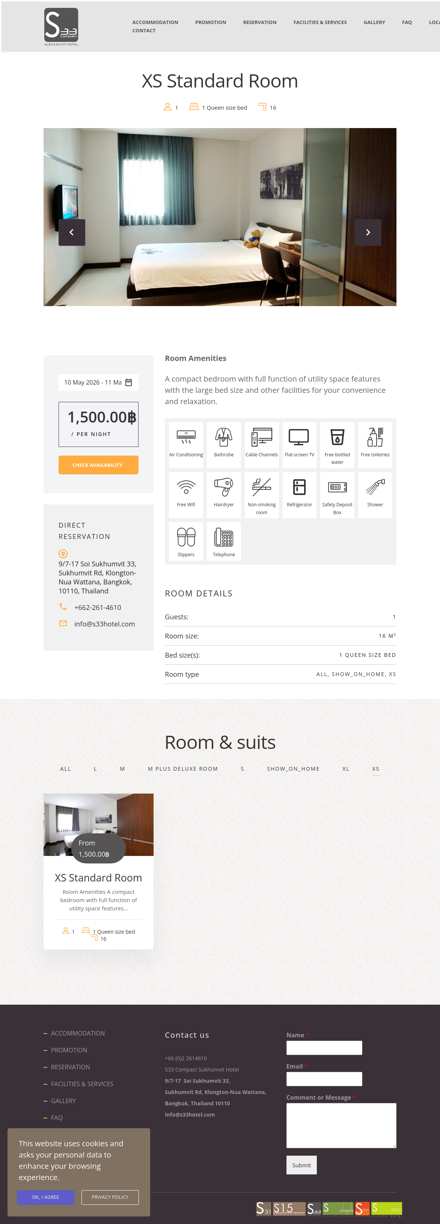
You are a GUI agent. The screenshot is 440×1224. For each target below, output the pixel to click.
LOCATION (147, 28)
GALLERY (395, 22)
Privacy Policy (110, 1197)
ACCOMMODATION (157, 22)
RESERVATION (271, 22)
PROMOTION (217, 22)
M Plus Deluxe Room (183, 765)
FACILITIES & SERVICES (336, 22)
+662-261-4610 (97, 603)
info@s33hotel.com (104, 620)
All (321, 670)
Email (297, 1063)
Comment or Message (321, 1094)
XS (392, 670)
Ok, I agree (45, 1197)
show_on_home (358, 670)
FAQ (57, 1114)
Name (297, 1032)
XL (346, 765)
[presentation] (74, 229)
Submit (301, 1162)
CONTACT (193, 28)
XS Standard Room (98, 874)
